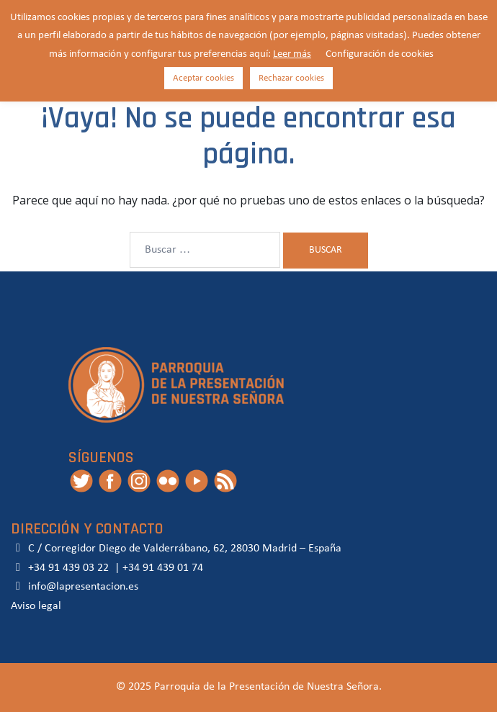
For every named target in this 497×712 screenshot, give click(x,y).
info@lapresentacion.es (74, 586)
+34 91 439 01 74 (162, 568)
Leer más (292, 54)
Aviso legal (36, 606)
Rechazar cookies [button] (291, 78)
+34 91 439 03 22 (67, 568)
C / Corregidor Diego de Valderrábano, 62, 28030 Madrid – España (176, 548)
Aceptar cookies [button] (203, 78)
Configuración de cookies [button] (380, 54)
